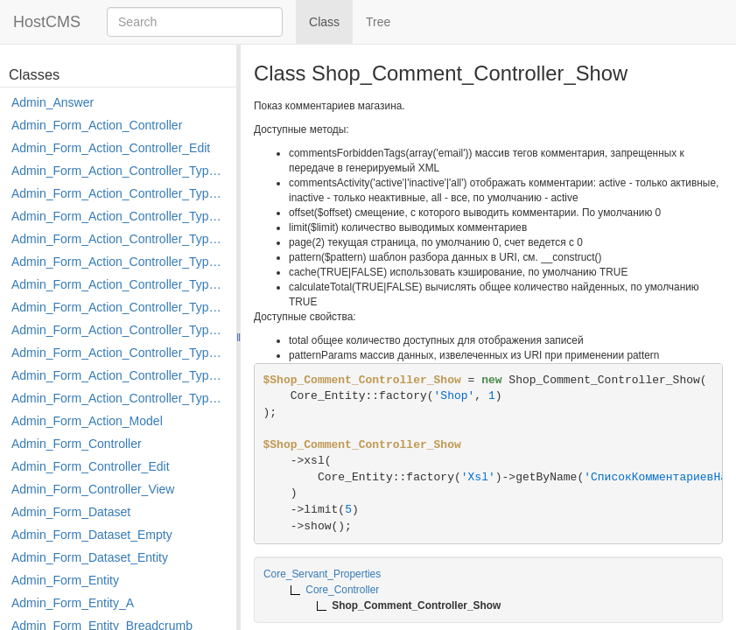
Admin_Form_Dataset (70, 512)
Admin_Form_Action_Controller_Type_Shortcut (119, 398)
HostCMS (47, 22)
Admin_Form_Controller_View (92, 489)
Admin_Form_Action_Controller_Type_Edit (119, 239)
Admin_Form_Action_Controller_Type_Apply (119, 171)
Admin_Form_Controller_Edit (90, 466)
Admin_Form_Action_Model (87, 421)
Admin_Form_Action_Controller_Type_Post (119, 353)
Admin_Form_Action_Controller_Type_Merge (119, 307)
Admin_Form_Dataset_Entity (89, 557)
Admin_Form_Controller (76, 444)
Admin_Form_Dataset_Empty (91, 535)
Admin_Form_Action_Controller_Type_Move (119, 330)
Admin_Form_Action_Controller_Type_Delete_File (119, 216)
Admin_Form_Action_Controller (96, 125)
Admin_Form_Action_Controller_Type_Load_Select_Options (119, 284)
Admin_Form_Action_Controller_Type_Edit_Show (119, 262)
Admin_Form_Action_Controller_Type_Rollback (119, 375)
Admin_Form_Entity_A (72, 603)
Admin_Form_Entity (65, 580)
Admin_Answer (52, 102)
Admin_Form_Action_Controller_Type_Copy (119, 193)
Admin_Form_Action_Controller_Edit (110, 148)
